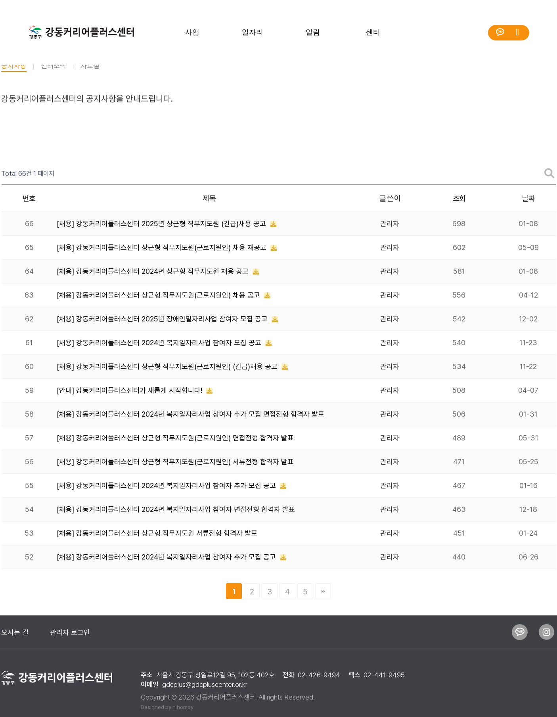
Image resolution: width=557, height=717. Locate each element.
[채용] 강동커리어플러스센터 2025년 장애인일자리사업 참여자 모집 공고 (163, 319)
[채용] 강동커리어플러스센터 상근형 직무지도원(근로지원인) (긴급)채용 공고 (168, 366)
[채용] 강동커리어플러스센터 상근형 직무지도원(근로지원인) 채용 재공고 (162, 247)
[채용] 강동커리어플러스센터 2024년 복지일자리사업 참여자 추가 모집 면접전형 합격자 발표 (190, 414)
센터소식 (53, 74)
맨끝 (323, 591)
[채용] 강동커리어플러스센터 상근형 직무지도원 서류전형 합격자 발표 (157, 533)
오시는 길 (15, 632)
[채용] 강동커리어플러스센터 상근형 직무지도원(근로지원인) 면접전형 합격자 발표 (175, 438)
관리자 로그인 (70, 632)
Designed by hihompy (167, 707)
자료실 (90, 74)
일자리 (252, 32)
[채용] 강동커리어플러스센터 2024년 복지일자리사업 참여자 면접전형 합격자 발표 (176, 509)
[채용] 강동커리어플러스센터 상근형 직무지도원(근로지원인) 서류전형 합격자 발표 (175, 461)
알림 (313, 32)
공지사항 (14, 74)
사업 (192, 32)
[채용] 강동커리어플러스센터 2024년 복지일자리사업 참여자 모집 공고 (160, 342)
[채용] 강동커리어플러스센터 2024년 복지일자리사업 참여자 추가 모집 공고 (167, 485)
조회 (459, 198)
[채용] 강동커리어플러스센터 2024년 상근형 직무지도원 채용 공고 (154, 271)
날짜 (528, 198)
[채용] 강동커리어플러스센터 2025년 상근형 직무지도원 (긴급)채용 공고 (162, 223)
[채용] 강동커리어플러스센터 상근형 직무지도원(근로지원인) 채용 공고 (159, 295)
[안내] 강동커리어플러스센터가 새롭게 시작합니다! (130, 390)
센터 (373, 32)
